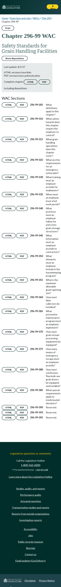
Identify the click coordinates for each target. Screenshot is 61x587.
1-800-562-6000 (30, 465)
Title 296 (46, 18)
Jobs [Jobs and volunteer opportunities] (30, 535)
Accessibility (30, 529)
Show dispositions (14, 58)
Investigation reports (30, 520)
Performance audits (30, 494)
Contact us (30, 554)
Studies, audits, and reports (30, 488)
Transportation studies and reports (30, 507)
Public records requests (30, 541)
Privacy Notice (47, 580)
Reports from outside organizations (30, 513)
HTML (30, 82)
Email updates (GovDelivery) (30, 560)
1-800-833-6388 (41, 470)
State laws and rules (20, 18)
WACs (36, 18)
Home (5, 18)
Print (7, 28)
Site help (30, 548)
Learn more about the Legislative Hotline (30, 476)
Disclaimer (30, 580)
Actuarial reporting (30, 501)
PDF (44, 82)
